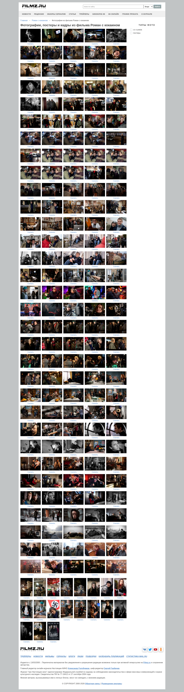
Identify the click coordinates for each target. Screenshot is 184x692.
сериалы (61, 656)
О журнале (146, 14)
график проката (130, 14)
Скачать (30, 44)
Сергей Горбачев (111, 668)
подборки (91, 656)
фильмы (49, 656)
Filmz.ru (146, 663)
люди (80, 656)
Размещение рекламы (112, 684)
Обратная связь (92, 684)
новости (26, 14)
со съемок (137, 30)
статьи (72, 14)
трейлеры (84, 14)
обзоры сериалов (56, 14)
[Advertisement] (147, 75)
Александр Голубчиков (78, 668)
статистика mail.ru (136, 656)
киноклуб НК (98, 14)
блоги (72, 656)
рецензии (39, 14)
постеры (136, 33)
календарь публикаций (111, 656)
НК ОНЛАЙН (113, 14)
